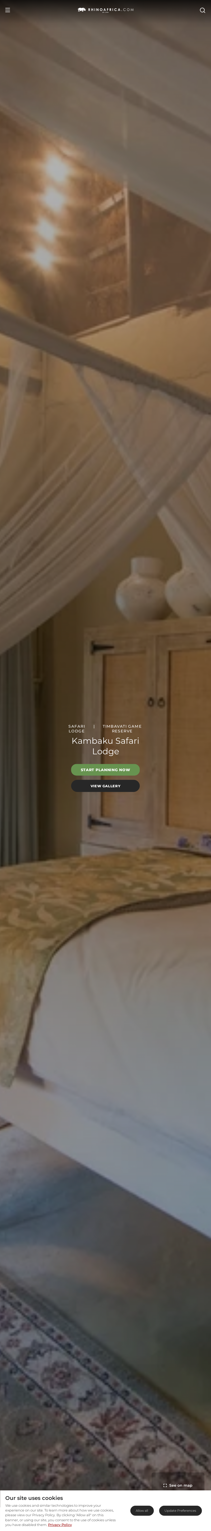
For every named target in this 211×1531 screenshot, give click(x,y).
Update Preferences (180, 1511)
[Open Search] (202, 10)
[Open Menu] (7, 10)
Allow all (142, 1511)
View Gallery (106, 786)
